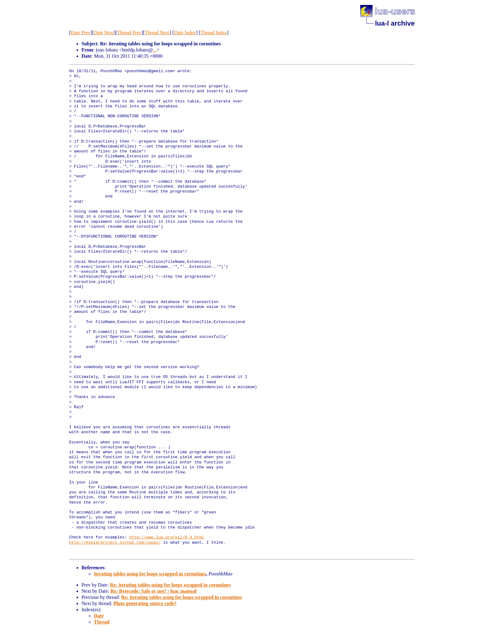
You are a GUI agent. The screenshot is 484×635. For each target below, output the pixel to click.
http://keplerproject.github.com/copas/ (115, 543)
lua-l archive (395, 23)
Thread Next (157, 32)
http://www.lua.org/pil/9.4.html (166, 537)
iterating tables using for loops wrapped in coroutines (150, 573)
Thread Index (213, 32)
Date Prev (80, 32)
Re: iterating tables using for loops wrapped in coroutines (170, 584)
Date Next (104, 32)
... (154, 49)
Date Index (185, 32)
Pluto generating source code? (145, 603)
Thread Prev (129, 32)
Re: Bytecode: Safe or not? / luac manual (153, 591)
